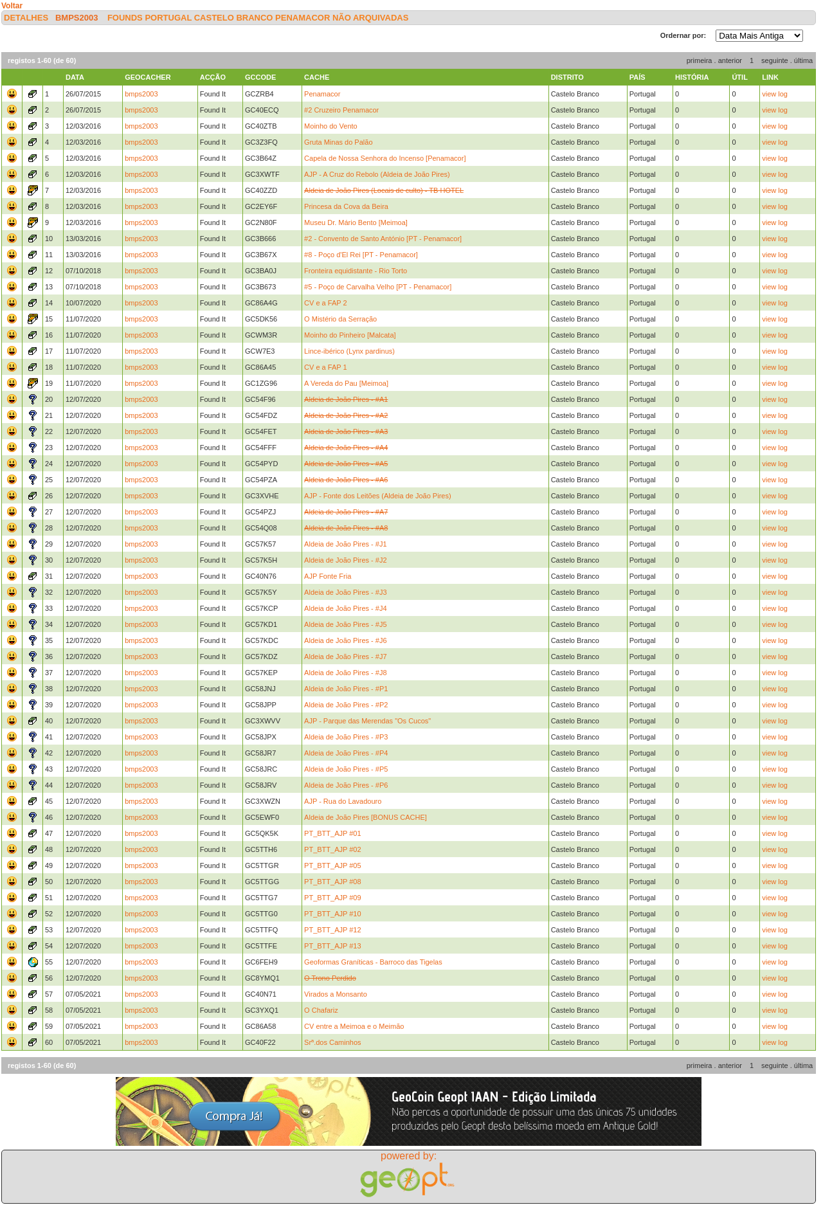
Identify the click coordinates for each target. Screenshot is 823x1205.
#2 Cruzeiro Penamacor (341, 110)
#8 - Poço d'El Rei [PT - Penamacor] (361, 254)
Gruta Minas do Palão (338, 142)
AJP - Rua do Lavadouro (342, 801)
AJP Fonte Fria (327, 576)
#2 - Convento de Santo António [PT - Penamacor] (383, 238)
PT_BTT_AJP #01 (332, 833)
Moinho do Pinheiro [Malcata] (349, 335)
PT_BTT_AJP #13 (332, 946)
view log (775, 94)
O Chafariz (321, 1010)
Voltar (12, 5)
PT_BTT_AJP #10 (332, 914)
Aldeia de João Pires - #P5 (346, 769)
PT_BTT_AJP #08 (332, 881)
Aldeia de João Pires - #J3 (345, 592)
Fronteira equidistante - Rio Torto (355, 271)
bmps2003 (76, 18)
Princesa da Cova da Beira (346, 206)
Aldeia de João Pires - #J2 (345, 560)
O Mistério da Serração (340, 319)
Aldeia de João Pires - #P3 (346, 737)
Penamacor (322, 94)
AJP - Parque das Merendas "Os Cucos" (367, 721)
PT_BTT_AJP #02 (332, 849)
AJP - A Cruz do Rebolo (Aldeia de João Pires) (377, 174)
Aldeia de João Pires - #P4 (346, 753)
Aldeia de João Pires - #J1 (345, 544)
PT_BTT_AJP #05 (332, 865)
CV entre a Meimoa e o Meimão (354, 1026)
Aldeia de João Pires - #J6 (345, 640)
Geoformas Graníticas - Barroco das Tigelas (373, 962)
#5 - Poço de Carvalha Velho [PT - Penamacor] (377, 287)
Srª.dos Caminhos (332, 1042)
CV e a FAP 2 (325, 303)
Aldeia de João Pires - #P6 (346, 785)
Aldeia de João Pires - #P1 (346, 689)
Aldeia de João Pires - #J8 (345, 672)
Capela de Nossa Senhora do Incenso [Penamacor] (385, 158)
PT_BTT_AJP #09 (332, 897)
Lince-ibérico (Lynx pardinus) (349, 351)
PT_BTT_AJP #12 (332, 930)
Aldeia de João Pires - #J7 (345, 656)
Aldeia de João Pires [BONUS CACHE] (365, 817)
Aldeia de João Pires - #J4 (345, 608)
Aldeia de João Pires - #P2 (346, 705)
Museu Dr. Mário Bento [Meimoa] (356, 222)
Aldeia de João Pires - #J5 (345, 624)
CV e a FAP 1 (325, 367)
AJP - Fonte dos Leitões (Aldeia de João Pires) (377, 496)
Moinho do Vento (330, 126)
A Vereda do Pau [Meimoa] (346, 383)
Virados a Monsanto (335, 994)
